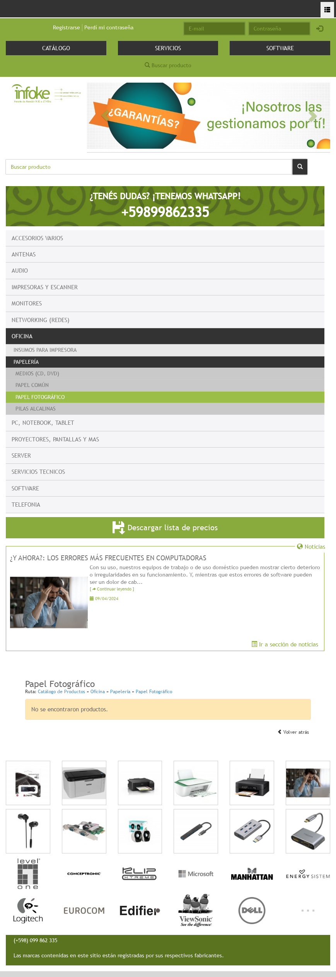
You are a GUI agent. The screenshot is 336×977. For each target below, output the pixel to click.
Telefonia (26, 504)
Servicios (168, 48)
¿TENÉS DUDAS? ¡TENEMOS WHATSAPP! (165, 206)
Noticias (311, 546)
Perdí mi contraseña (108, 27)
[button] (105, 116)
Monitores (27, 303)
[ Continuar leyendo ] (112, 589)
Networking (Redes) (41, 320)
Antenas (24, 254)
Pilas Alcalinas (35, 408)
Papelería (26, 361)
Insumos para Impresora (45, 349)
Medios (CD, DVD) (37, 373)
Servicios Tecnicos (38, 471)
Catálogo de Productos (61, 691)
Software (280, 48)
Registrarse (66, 27)
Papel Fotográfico (40, 397)
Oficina (22, 336)
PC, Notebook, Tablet (43, 422)
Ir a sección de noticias (284, 644)
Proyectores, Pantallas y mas (55, 439)
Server (21, 455)
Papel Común (32, 385)
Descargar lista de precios (165, 528)
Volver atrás (293, 732)
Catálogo (56, 48)
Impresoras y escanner (45, 287)
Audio (20, 270)
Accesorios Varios (37, 238)
